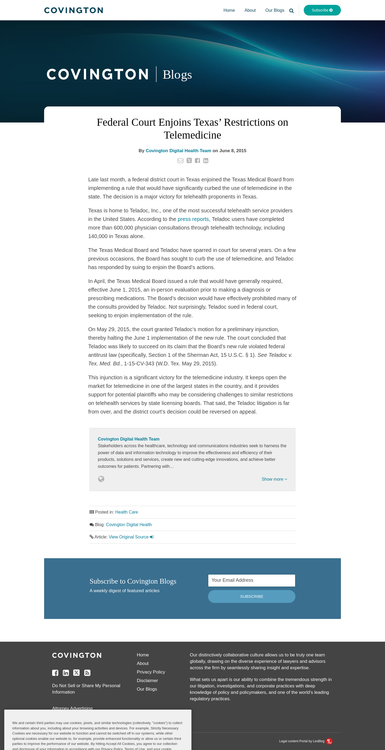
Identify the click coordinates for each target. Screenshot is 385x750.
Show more (274, 479)
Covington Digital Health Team (178, 150)
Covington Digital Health (129, 524)
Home (229, 10)
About (250, 10)
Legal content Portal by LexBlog (306, 741)
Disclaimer (147, 680)
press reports (193, 219)
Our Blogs (274, 10)
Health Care (126, 512)
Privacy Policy (151, 672)
